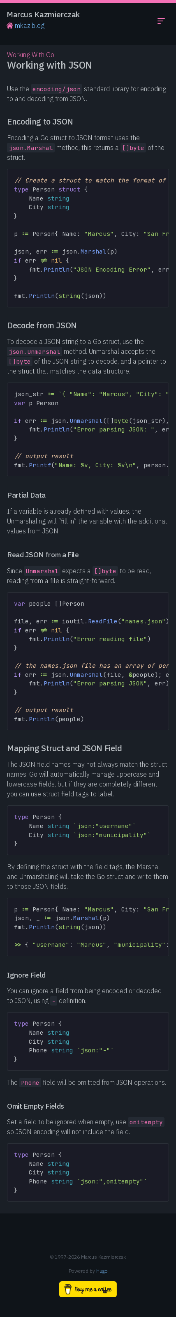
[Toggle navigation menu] (161, 20)
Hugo (102, 1271)
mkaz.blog (25, 25)
